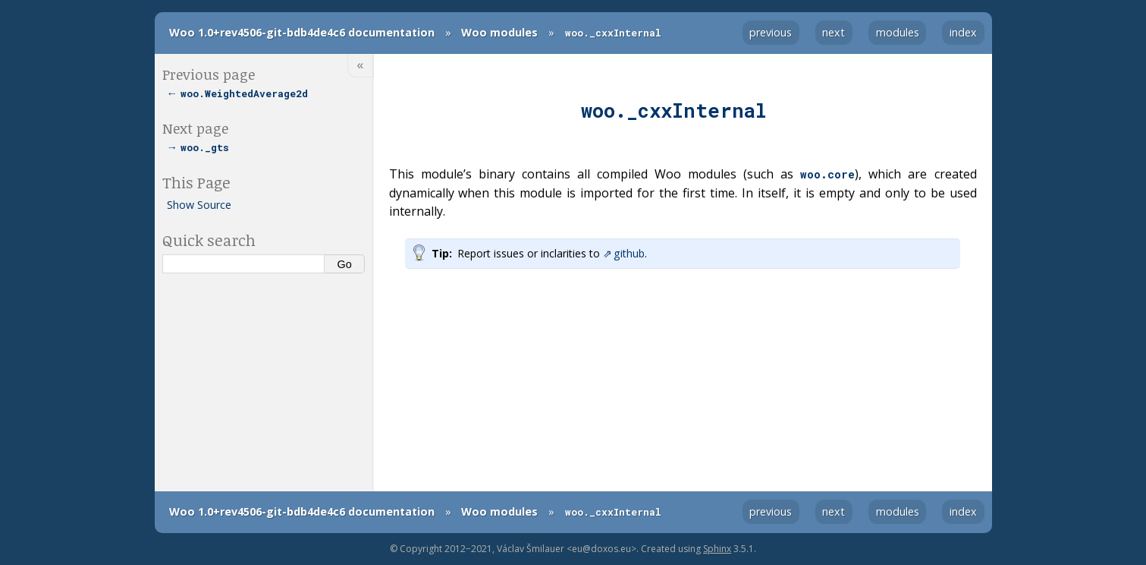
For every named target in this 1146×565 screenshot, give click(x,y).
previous (770, 32)
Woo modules (499, 32)
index (963, 32)
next (833, 32)
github (629, 253)
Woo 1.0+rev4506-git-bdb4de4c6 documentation (302, 32)
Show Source (199, 204)
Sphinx (717, 548)
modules (897, 32)
